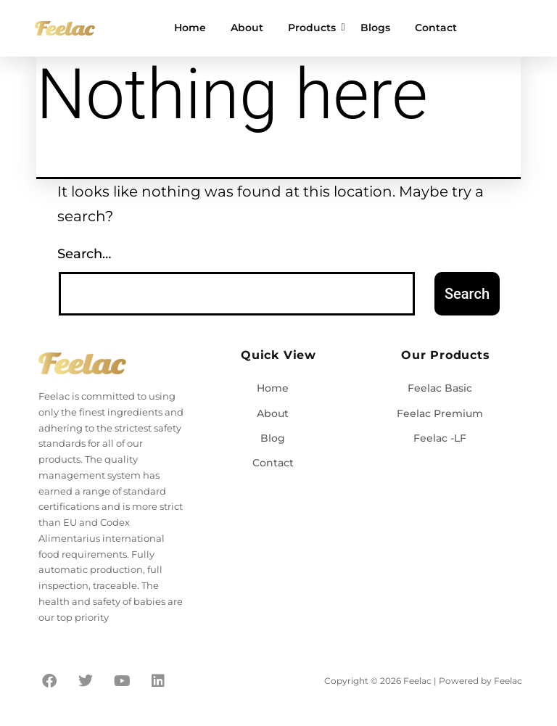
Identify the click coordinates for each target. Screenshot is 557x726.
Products (314, 27)
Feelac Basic (440, 388)
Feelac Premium (440, 413)
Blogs (375, 27)
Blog (272, 438)
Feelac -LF (439, 438)
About (247, 27)
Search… (84, 254)
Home (190, 27)
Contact (436, 27)
